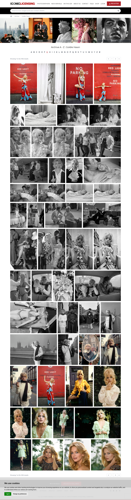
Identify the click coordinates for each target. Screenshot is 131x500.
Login (103, 4)
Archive (17, 16)
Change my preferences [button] (20, 494)
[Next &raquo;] (119, 59)
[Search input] (65, 11)
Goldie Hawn (26, 16)
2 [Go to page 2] (115, 59)
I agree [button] (8, 494)
